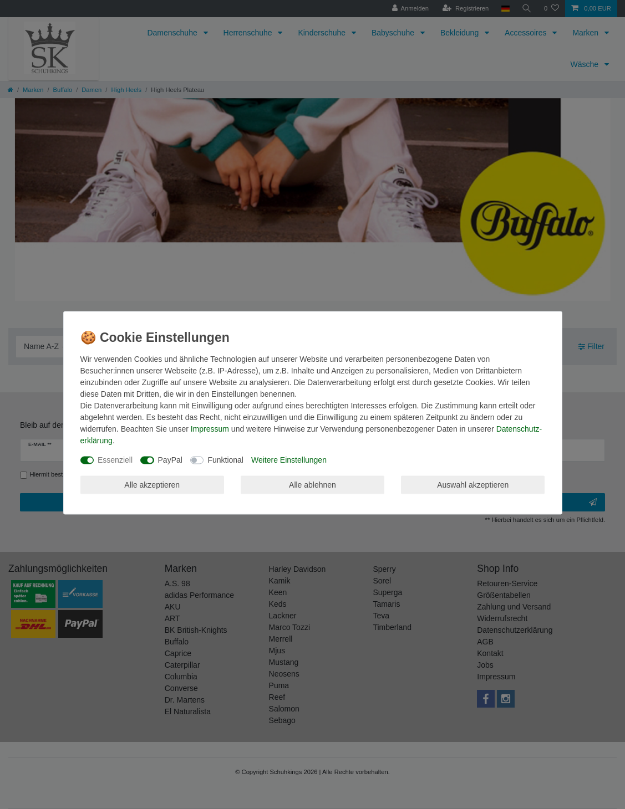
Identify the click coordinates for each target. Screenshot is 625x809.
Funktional (225, 459)
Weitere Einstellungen (289, 459)
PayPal (170, 459)
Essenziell (115, 459)
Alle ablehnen (312, 484)
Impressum (210, 428)
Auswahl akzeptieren (473, 484)
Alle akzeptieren (152, 484)
